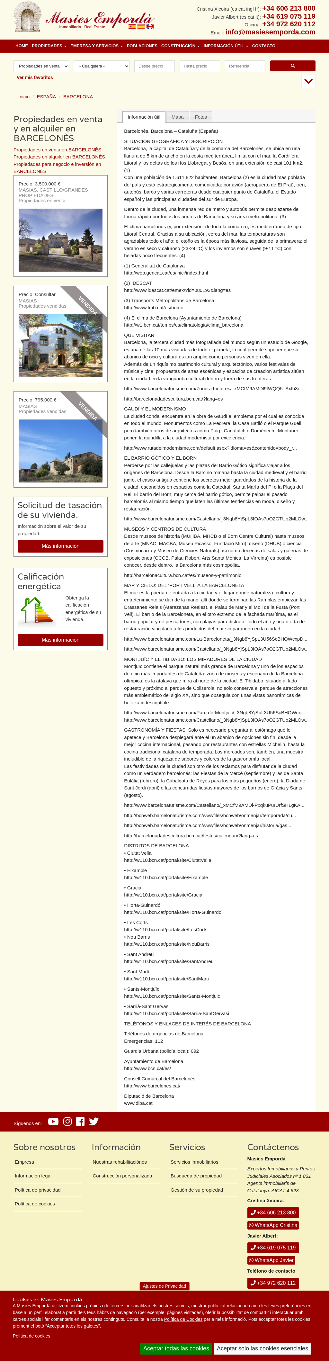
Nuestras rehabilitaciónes (120, 1162)
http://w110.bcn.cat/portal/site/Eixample (166, 877)
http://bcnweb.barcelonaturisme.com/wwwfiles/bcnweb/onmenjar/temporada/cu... (210, 815)
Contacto (263, 45)
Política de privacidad (38, 1190)
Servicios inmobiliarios (194, 1162)
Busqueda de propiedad (196, 1175)
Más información (60, 546)
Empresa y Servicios (96, 45)
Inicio (24, 96)
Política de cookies (31, 1335)
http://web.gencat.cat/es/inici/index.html (166, 272)
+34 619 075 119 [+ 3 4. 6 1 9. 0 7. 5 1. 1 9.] (289, 16)
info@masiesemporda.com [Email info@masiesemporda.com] (270, 32)
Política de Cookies (183, 1319)
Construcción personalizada (122, 1175)
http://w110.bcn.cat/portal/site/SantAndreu (169, 961)
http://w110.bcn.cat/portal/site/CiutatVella (167, 860)
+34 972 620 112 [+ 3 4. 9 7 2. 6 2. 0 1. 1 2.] (289, 24)
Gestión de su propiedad (197, 1190)
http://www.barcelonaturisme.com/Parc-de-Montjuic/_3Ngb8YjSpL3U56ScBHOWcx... (214, 712)
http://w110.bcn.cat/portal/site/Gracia (163, 894)
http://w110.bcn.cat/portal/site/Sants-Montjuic (172, 996)
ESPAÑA (46, 96)
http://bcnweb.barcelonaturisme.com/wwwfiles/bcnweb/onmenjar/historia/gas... (207, 825)
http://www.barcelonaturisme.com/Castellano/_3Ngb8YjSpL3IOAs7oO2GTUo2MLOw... (216, 518)
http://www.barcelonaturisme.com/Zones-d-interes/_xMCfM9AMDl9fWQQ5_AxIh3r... (213, 388)
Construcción (180, 45)
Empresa (24, 1162)
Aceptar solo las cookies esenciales (262, 1348)
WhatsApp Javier (271, 1260)
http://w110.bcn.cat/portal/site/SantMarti (166, 978)
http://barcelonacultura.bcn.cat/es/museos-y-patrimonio (182, 575)
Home (21, 45)
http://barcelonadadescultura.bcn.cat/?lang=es (173, 398)
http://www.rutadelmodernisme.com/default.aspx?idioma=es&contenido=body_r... (210, 448)
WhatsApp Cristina (273, 1225)
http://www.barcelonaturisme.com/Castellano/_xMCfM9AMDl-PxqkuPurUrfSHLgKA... (214, 805)
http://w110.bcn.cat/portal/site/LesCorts (165, 929)
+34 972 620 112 (273, 1283)
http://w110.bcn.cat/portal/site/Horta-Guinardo (172, 912)
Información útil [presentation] (144, 117)
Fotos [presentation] (201, 117)
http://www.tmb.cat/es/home (153, 307)
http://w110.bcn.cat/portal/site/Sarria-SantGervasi (176, 1013)
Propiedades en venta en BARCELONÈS (57, 149)
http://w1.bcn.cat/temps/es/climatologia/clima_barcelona (183, 325)
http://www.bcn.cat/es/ (147, 1068)
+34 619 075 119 (273, 1247)
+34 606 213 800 (273, 1212)
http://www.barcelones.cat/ (152, 1085)
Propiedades (49, 45)
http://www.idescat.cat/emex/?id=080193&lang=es (177, 290)
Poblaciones (142, 45)
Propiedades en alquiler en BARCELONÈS (59, 156)
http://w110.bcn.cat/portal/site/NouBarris (166, 944)
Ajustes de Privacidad (164, 1286)
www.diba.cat (138, 1103)
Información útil (226, 45)
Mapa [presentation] (178, 117)
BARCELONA (78, 96)
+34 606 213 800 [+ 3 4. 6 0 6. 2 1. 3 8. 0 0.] (289, 8)
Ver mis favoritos (35, 77)
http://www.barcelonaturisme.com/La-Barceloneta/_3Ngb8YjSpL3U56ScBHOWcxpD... (215, 639)
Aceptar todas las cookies (176, 1348)
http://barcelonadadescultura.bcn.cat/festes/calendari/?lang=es (191, 835)
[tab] (143, 117)
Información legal (33, 1175)
